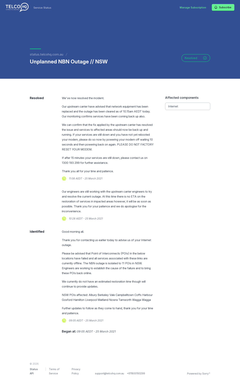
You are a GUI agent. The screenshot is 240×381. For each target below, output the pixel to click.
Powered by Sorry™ (198, 373)
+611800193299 (136, 373)
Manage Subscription (193, 7)
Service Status (42, 7)
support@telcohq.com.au (109, 373)
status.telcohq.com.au (46, 54)
